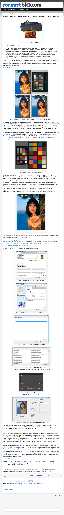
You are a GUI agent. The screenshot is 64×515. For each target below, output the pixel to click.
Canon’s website (39, 123)
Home (5, 9)
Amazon (26, 461)
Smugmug (18, 447)
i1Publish (45, 134)
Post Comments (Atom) (36, 500)
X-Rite (41, 483)
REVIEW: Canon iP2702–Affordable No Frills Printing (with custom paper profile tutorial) (31, 16)
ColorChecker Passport (9, 177)
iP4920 (7, 456)
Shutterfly (8, 447)
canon (8, 483)
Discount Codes (11, 9)
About (27, 9)
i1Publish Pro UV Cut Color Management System (15, 135)
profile (33, 483)
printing (29, 483)
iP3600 (19, 456)
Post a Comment (9, 489)
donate (31, 475)
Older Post (58, 496)
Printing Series (20, 9)
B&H (31, 461)
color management (18, 427)
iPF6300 (30, 191)
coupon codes (39, 475)
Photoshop (15, 243)
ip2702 (24, 483)
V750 (44, 177)
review (17, 177)
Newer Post (6, 496)
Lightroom (8, 243)
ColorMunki (6, 134)
